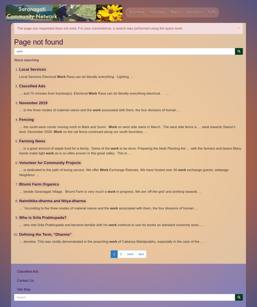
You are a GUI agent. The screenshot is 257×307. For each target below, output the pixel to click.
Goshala (157, 12)
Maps (174, 12)
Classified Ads (32, 86)
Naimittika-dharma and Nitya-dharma (52, 201)
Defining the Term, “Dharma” (45, 234)
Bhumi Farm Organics (39, 184)
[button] (239, 28)
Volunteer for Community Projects (50, 163)
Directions (193, 12)
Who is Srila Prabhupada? (42, 217)
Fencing (26, 119)
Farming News (32, 141)
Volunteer (136, 12)
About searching (26, 60)
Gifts (212, 12)
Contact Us (25, 281)
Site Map (24, 289)
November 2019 (33, 103)
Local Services (32, 69)
